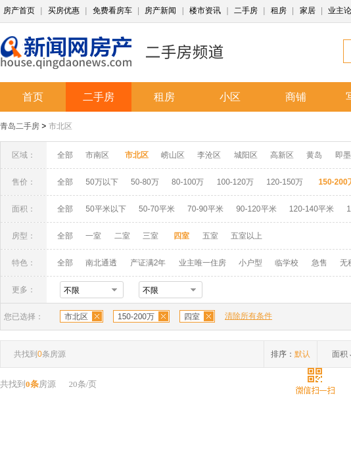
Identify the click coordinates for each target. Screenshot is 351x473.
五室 (210, 235)
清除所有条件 (248, 316)
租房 (279, 10)
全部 (65, 155)
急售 (319, 262)
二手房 (246, 10)
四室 (192, 316)
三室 (150, 235)
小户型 (250, 262)
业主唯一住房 (202, 262)
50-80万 (145, 182)
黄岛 (314, 155)
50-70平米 (157, 209)
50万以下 (101, 182)
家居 (308, 10)
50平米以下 (105, 209)
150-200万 (136, 316)
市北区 (60, 126)
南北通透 (101, 262)
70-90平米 (205, 209)
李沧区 (209, 155)
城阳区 (246, 155)
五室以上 (246, 235)
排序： (290, 354)
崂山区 (173, 155)
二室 (123, 235)
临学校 (286, 262)
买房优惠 (64, 10)
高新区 (282, 155)
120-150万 (284, 182)
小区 (230, 96)
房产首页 (19, 10)
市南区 (97, 155)
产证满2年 (148, 262)
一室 (93, 235)
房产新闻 (160, 10)
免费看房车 (112, 10)
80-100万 (188, 182)
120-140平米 (311, 209)
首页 (32, 96)
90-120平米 (256, 209)
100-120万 (235, 182)
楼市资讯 (205, 10)
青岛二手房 (19, 126)
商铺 (295, 96)
